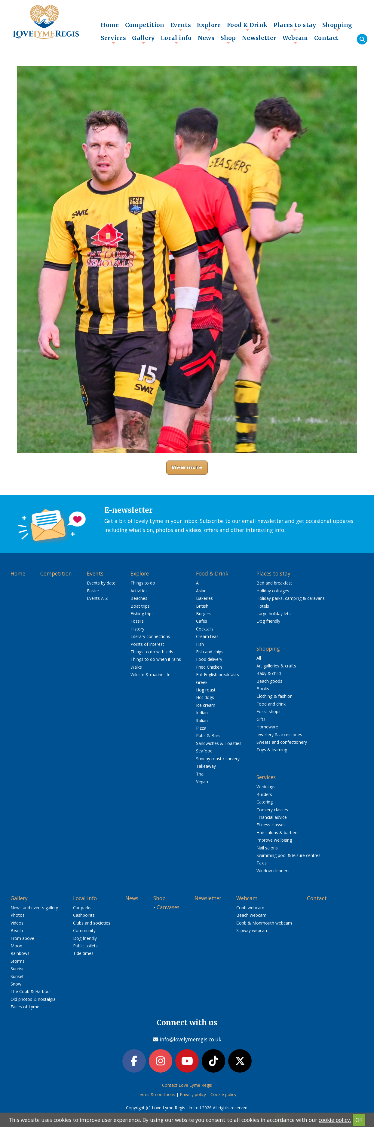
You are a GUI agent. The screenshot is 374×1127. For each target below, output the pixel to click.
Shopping (337, 26)
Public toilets (85, 946)
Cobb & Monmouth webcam (264, 923)
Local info (176, 39)
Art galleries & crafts (276, 666)
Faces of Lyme (25, 1007)
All (198, 583)
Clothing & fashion (274, 696)
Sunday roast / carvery (218, 758)
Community (84, 930)
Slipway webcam (252, 930)
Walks (136, 667)
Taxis (261, 863)
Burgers (203, 613)
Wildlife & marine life (150, 674)
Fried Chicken (209, 667)
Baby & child (268, 673)
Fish (200, 644)
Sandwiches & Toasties (218, 743)
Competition (144, 25)
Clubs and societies (91, 923)
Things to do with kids (151, 652)
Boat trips (140, 606)
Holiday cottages (272, 591)
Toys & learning (271, 749)
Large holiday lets (273, 613)
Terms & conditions (156, 1094)
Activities (139, 591)
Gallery (143, 39)
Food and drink (271, 704)
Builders (264, 794)
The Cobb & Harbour (31, 991)
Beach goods (269, 681)
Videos (17, 923)
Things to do (142, 583)
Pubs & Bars (208, 735)
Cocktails (204, 629)
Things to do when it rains (155, 659)
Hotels (262, 606)
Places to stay (295, 26)
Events (180, 26)
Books (262, 688)
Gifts (260, 719)
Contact (326, 37)
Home (110, 25)
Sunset (17, 976)
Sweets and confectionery (281, 742)
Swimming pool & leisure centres (288, 855)
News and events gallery (34, 907)
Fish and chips (209, 652)
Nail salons (267, 848)
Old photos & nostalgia (33, 999)
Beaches (138, 598)
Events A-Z (97, 598)
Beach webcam (251, 915)
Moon (16, 946)
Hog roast (206, 690)
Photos (18, 915)
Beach (17, 930)
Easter (93, 591)
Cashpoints (84, 915)
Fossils (137, 621)
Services (113, 39)
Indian (202, 712)
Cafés (201, 621)
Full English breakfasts (217, 674)
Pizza (201, 728)
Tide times (83, 953)
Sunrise (18, 968)
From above (22, 938)
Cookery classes (272, 810)
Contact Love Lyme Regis (187, 1085)
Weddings (265, 786)
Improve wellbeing (274, 840)
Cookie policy (223, 1094)
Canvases (168, 907)
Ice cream (205, 705)
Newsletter (259, 37)
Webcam (295, 39)
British (202, 606)
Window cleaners (273, 870)
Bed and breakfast (274, 583)
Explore (209, 26)
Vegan (202, 781)
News (206, 37)
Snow (16, 984)
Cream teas (207, 636)
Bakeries (204, 598)
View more (187, 467)
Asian (201, 591)
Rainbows (20, 953)
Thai (200, 774)
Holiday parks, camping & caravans (290, 598)
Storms (18, 961)
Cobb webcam (250, 907)
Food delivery (209, 659)
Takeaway (206, 766)
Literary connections (150, 636)
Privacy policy (193, 1094)
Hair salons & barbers (277, 832)
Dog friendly (268, 621)
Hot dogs (205, 697)
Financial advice (271, 817)
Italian (202, 720)
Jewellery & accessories (279, 734)
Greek (201, 682)
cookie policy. (335, 1119)
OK (359, 1119)
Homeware (267, 727)
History (137, 629)
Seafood (204, 751)
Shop (228, 39)
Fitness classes (271, 825)
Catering (264, 802)
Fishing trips (142, 613)
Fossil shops (268, 711)
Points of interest (147, 644)
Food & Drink (247, 26)
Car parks (82, 907)
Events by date (101, 583)
